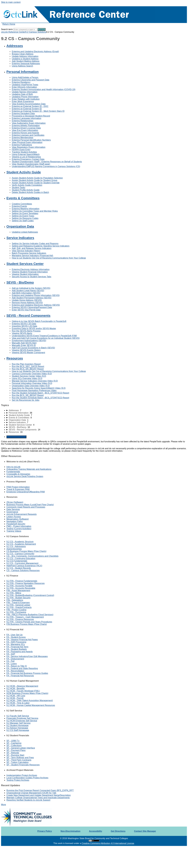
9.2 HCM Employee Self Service (21, 721)
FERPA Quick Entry (21, 149)
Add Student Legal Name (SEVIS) (28, 290)
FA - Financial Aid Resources (20, 676)
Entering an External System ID (27, 109)
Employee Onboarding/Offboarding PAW (25, 492)
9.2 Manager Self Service (18, 723)
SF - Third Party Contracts (18, 760)
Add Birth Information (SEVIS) (26, 293)
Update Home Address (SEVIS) (27, 300)
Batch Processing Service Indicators (29, 253)
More (3, 804)
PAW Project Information (18, 487)
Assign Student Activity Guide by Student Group (34, 180)
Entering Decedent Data (23, 113)
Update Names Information (24, 92)
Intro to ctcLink (13, 467)
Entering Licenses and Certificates (28, 135)
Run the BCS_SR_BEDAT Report (28, 369)
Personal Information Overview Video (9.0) (32, 383)
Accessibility (95, 831)
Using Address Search (22, 66)
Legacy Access (13, 516)
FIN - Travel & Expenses (18, 602)
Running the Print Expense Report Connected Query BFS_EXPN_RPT (40, 790)
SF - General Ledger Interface (20, 748)
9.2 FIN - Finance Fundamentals (21, 581)
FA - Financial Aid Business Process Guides (27, 673)
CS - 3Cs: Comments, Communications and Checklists (32, 556)
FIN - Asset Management (18, 590)
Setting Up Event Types (23, 216)
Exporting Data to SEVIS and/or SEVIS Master (34, 328)
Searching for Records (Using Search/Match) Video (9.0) (39, 388)
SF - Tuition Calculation (17, 762)
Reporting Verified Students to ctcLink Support (28, 800)
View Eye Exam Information (25, 130)
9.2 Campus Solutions (35, 32)
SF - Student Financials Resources (23, 765)
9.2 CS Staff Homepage (17, 730)
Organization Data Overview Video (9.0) (31, 386)
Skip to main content (11, 2)
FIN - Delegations (14, 600)
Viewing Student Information (25, 274)
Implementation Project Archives (21, 775)
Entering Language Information (26, 118)
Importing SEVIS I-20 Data (24, 326)
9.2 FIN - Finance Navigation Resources (25, 583)
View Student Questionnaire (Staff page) (31, 164)
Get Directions (118, 831)
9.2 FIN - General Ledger (18, 605)
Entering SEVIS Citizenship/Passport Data (32, 307)
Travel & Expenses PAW (18, 489)
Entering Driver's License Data (26, 128)
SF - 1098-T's (12, 741)
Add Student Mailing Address (25, 61)
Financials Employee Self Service (22, 718)
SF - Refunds (12, 753)
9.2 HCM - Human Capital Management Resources (30, 705)
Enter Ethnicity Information (24, 87)
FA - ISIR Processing (16, 642)
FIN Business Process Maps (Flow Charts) (26, 624)
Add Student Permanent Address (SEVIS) (31, 298)
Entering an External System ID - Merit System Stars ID (38, 111)
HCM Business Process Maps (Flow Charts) (27, 693)
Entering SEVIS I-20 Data (24, 324)
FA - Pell (10, 661)
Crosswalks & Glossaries (18, 474)
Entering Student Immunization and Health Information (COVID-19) (43, 89)
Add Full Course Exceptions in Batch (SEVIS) (33, 348)
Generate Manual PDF (16, 437)
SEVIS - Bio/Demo (20, 282)
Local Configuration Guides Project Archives (27, 778)
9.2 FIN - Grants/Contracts (19, 607)
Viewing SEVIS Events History (26, 350)
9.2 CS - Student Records (18, 568)
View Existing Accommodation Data (28, 104)
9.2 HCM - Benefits (15, 688)
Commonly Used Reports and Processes (25, 507)
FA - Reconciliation (15, 671)
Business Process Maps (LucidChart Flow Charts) (30, 504)
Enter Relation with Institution (26, 99)
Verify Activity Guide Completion (27, 185)
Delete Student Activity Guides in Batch (30, 192)
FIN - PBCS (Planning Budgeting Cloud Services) (29, 614)
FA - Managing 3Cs (15, 644)
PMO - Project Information (18, 526)
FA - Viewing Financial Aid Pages (22, 639)
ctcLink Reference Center (13, 32)
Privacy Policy (44, 831)
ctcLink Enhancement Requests (21, 514)
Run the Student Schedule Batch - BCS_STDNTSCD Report (40, 393)
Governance (12, 512)
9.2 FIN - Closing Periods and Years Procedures (29, 622)
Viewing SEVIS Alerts (22, 333)
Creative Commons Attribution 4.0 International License (108, 843)
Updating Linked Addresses (25, 232)
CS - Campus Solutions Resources (23, 570)
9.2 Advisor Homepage (17, 728)
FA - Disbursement (15, 659)
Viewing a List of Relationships (26, 157)
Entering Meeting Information (25, 209)
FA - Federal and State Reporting (22, 668)
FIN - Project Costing (16, 610)
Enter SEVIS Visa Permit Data (26, 310)
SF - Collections (14, 745)
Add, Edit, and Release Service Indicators (31, 248)
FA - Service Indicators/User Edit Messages (27, 656)
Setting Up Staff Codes (23, 221)
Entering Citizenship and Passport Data (30, 80)
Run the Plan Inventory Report (26, 364)
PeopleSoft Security (15, 524)
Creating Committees (22, 204)
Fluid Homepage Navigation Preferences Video (34, 390)
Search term (7, 29)
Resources (14, 358)
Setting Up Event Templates (25, 213)
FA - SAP (10, 654)
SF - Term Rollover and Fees (20, 757)
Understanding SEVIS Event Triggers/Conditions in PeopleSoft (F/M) (44, 336)
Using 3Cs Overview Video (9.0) (27, 378)
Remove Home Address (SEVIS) (27, 302)
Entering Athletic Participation (26, 125)
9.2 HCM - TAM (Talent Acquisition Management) (29, 700)
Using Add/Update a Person (25, 77)
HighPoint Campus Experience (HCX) (24, 566)
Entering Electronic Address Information (30, 269)
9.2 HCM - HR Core (15, 696)
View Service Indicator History (26, 251)
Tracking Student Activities (24, 152)
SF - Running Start (15, 755)
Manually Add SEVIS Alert (24, 343)
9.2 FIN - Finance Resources (20, 619)
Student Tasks (18, 187)
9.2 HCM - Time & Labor (18, 703)
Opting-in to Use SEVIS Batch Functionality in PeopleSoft (39, 321)
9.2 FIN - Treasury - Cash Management (25, 617)
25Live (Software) (14, 502)
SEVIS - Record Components (28, 315)
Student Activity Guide (23, 172)
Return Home (8, 24)
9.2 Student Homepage (17, 725)
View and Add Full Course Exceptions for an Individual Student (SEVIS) (46, 338)
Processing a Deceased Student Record (31, 116)
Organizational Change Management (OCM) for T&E (31, 793)
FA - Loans (11, 663)
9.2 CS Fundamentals (16, 561)
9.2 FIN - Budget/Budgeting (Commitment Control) (30, 595)
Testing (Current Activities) (18, 529)
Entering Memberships (22, 137)
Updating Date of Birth (22, 94)
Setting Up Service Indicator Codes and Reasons (35, 243)
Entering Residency (21, 82)
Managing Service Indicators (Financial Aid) (32, 255)
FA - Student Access (16, 637)
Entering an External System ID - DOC (30, 106)
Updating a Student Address (25, 59)
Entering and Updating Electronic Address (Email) (35, 51)
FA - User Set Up (14, 635)
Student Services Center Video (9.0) (29, 376)
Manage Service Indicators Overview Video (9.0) (35, 381)
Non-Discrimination (70, 831)
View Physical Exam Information (27, 142)
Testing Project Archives (17, 780)
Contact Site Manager (145, 831)
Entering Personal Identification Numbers (31, 140)
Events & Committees (23, 198)
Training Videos (13, 531)
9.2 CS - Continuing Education (20, 558)
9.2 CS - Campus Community (20, 554)
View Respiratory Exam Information (28, 147)
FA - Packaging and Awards (19, 651)
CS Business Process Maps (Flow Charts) (26, 551)
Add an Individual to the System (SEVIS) (31, 288)
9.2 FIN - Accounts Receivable (20, 588)
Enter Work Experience (23, 101)
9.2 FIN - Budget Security (18, 598)
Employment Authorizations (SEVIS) (29, 340)
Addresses (14, 46)
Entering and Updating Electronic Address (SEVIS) (36, 305)
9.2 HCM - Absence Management (22, 686)
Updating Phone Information (25, 97)
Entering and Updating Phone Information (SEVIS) (36, 295)
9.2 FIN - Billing (13, 593)
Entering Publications (22, 145)
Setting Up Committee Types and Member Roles (35, 211)
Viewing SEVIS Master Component (28, 352)
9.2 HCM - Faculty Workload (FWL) (23, 691)
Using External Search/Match (26, 154)
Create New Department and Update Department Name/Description (38, 795)
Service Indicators (20, 238)
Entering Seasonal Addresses (26, 63)
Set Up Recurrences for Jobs (25, 400)
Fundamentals (13, 471)
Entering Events (19, 206)
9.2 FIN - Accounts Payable (19, 586)
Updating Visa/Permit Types (25, 85)
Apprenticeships (14, 549)
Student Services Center (25, 263)
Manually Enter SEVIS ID (24, 345)
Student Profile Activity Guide (25, 190)
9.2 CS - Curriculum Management (22, 563)
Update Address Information (25, 56)
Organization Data (20, 226)
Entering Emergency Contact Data (28, 159)
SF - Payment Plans (15, 750)
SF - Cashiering (13, 743)
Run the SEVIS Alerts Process (26, 331)
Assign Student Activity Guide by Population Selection (37, 178)
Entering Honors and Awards (25, 133)
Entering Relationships (22, 121)
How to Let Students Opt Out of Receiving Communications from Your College (49, 258)
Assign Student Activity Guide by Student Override (36, 183)
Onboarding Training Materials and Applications (28, 469)
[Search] (25, 29)
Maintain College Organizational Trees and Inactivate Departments (38, 797)
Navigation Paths (14, 521)
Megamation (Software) (17, 519)
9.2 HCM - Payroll (14, 698)
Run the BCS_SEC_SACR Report (28, 366)
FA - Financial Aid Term (17, 647)
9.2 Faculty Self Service (17, 716)
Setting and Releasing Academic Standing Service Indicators (40, 246)
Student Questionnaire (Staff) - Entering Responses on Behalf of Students (47, 161)
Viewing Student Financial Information (30, 272)
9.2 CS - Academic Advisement (21, 544)
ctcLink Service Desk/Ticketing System (24, 476)
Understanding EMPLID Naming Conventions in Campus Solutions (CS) (46, 166)
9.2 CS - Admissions (16, 546)
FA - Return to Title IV (16, 666)
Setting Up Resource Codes (25, 218)
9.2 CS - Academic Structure (20, 541)
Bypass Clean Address (22, 54)
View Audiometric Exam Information (29, 123)
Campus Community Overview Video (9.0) (32, 374)
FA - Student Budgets (16, 649)
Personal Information (22, 71)
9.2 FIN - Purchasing (16, 612)
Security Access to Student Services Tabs (31, 277)
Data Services (13, 509)
